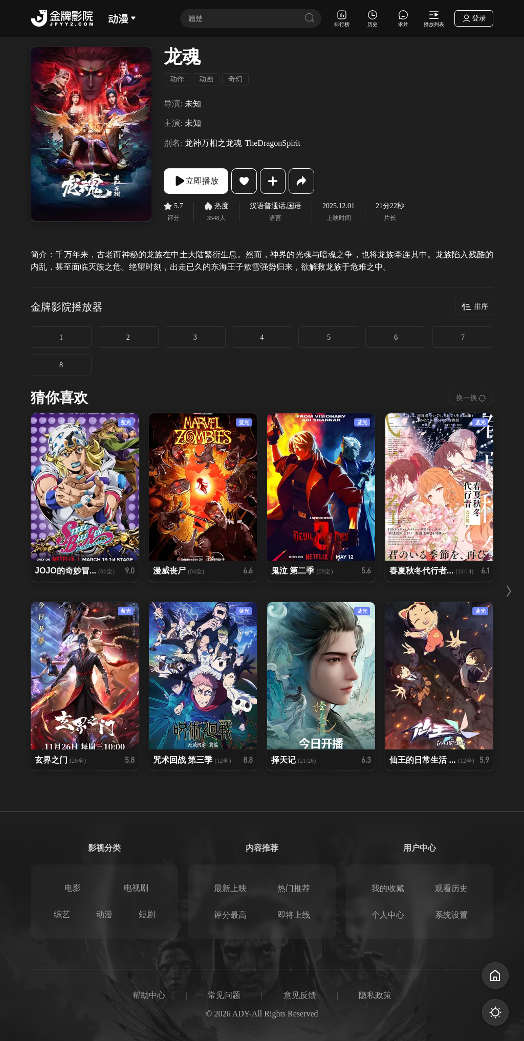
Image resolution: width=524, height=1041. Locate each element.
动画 (206, 79)
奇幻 (235, 79)
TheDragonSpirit (272, 143)
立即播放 (196, 181)
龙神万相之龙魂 (213, 143)
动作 (177, 79)
